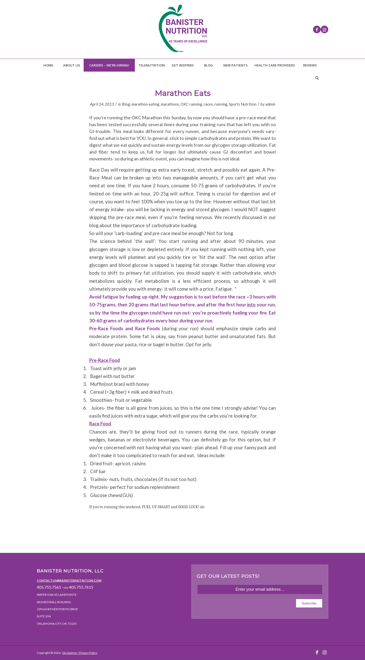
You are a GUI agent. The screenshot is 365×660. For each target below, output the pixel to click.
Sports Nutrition (243, 104)
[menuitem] (48, 65)
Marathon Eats (182, 93)
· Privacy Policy (87, 653)
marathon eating (145, 104)
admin (270, 104)
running (220, 104)
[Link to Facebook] (317, 29)
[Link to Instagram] (324, 29)
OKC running (191, 104)
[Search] (316, 78)
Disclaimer (69, 653)
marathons (170, 104)
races (208, 104)
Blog (126, 104)
